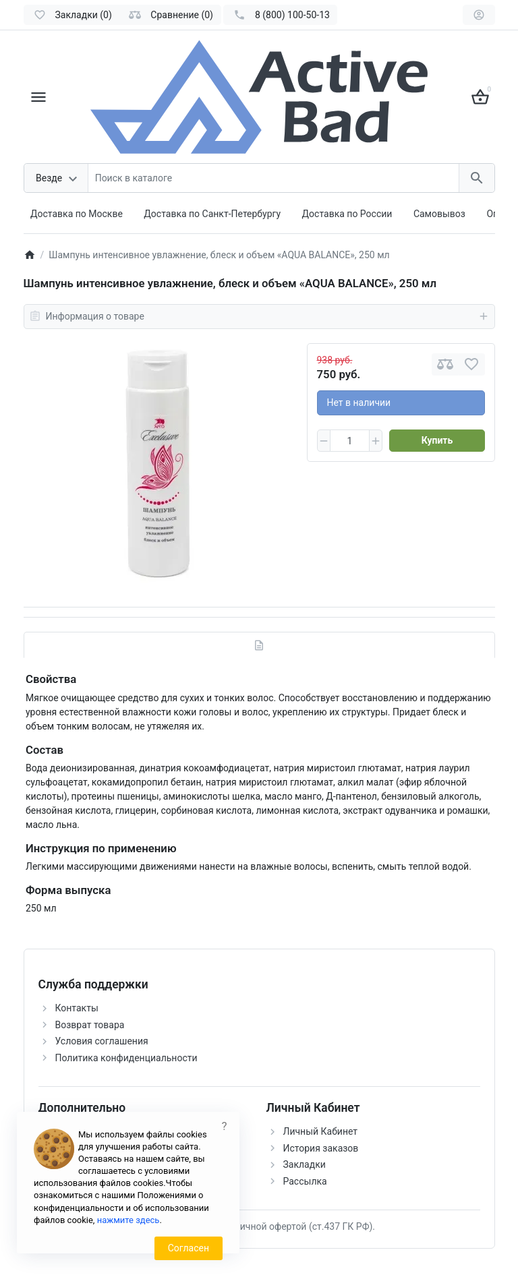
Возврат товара (90, 1024)
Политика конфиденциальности (126, 1057)
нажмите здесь (128, 1220)
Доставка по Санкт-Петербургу (212, 213)
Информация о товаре (259, 316)
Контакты (76, 1008)
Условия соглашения (101, 1041)
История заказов (321, 1148)
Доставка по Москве (76, 213)
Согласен (188, 1248)
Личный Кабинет (320, 1131)
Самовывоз (439, 213)
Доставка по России (347, 213)
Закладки (304, 1164)
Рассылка (305, 1181)
